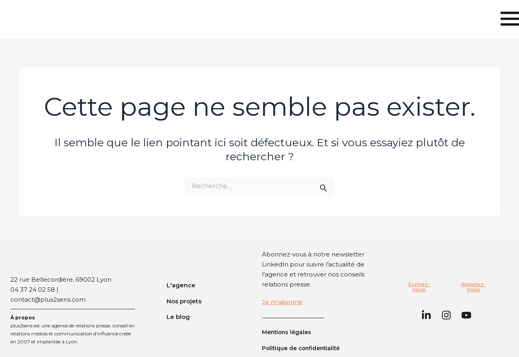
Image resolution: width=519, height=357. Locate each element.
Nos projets (184, 301)
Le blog (178, 317)
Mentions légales (288, 332)
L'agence (181, 285)
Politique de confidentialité (304, 348)
